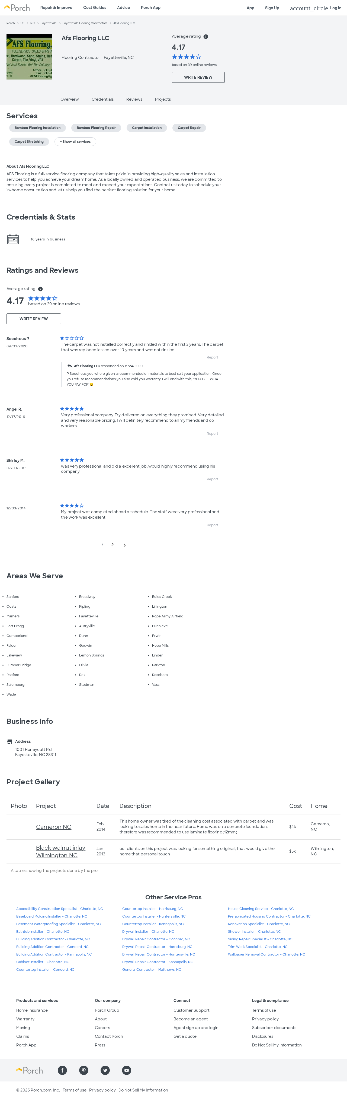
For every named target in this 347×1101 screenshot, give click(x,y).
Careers (102, 1027)
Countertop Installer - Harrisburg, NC (152, 909)
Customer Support (192, 1010)
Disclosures (262, 1036)
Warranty (25, 1019)
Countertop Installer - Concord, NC (45, 969)
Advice (123, 7)
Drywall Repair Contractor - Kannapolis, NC (157, 962)
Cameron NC (54, 826)
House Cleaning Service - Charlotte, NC (261, 909)
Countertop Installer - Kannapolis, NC (153, 924)
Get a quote (185, 1036)
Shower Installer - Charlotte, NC (254, 931)
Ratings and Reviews (43, 270)
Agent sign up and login (196, 1027)
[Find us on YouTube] (126, 1070)
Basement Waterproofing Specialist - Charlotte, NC (58, 924)
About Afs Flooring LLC (28, 166)
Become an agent (191, 1019)
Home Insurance (32, 1010)
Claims (22, 1036)
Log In (316, 8)
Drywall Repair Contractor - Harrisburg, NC (157, 947)
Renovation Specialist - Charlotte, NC (259, 924)
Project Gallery (33, 781)
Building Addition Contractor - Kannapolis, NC (54, 954)
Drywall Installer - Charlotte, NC (148, 931)
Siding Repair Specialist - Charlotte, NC (260, 939)
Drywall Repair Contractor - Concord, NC (156, 939)
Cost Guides (94, 7)
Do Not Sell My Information (277, 1045)
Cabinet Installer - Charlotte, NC (42, 962)
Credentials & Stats (41, 217)
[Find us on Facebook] (62, 1070)
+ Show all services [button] (75, 141)
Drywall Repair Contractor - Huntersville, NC (158, 954)
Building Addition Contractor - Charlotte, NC (53, 939)
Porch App (150, 7)
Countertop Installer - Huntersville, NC (154, 916)
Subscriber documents (274, 1027)
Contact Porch (109, 1036)
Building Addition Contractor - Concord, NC (52, 947)
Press (100, 1045)
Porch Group (107, 1010)
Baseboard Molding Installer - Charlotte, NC (51, 916)
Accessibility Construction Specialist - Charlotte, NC (59, 909)
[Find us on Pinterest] (83, 1070)
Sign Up (272, 7)
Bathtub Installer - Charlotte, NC (42, 931)
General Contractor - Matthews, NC (151, 969)
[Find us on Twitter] (105, 1070)
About (101, 1019)
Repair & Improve (56, 7)
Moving (23, 1027)
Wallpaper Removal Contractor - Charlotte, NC (266, 954)
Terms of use (264, 1010)
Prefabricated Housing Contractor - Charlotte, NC (269, 916)
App (250, 7)
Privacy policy (265, 1019)
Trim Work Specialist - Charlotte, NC (258, 947)
